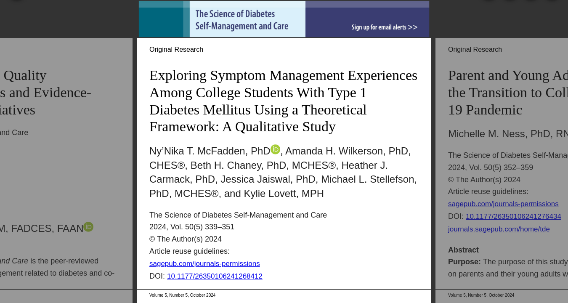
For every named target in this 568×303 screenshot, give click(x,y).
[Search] (487, 15)
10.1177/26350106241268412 (215, 276)
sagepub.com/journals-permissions (204, 264)
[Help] (550, 15)
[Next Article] (559, 151)
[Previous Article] (8, 151)
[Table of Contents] (15, 15)
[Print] (508, 15)
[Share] (529, 15)
